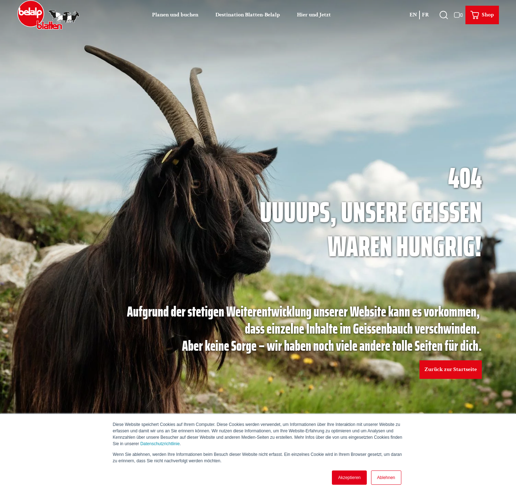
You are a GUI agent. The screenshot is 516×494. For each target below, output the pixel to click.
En (413, 15)
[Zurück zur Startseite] (48, 15)
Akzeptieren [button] (349, 477)
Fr (425, 15)
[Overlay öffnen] (443, 15)
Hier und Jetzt (314, 15)
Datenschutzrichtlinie (160, 443)
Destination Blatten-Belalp (247, 15)
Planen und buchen (175, 15)
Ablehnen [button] (386, 477)
